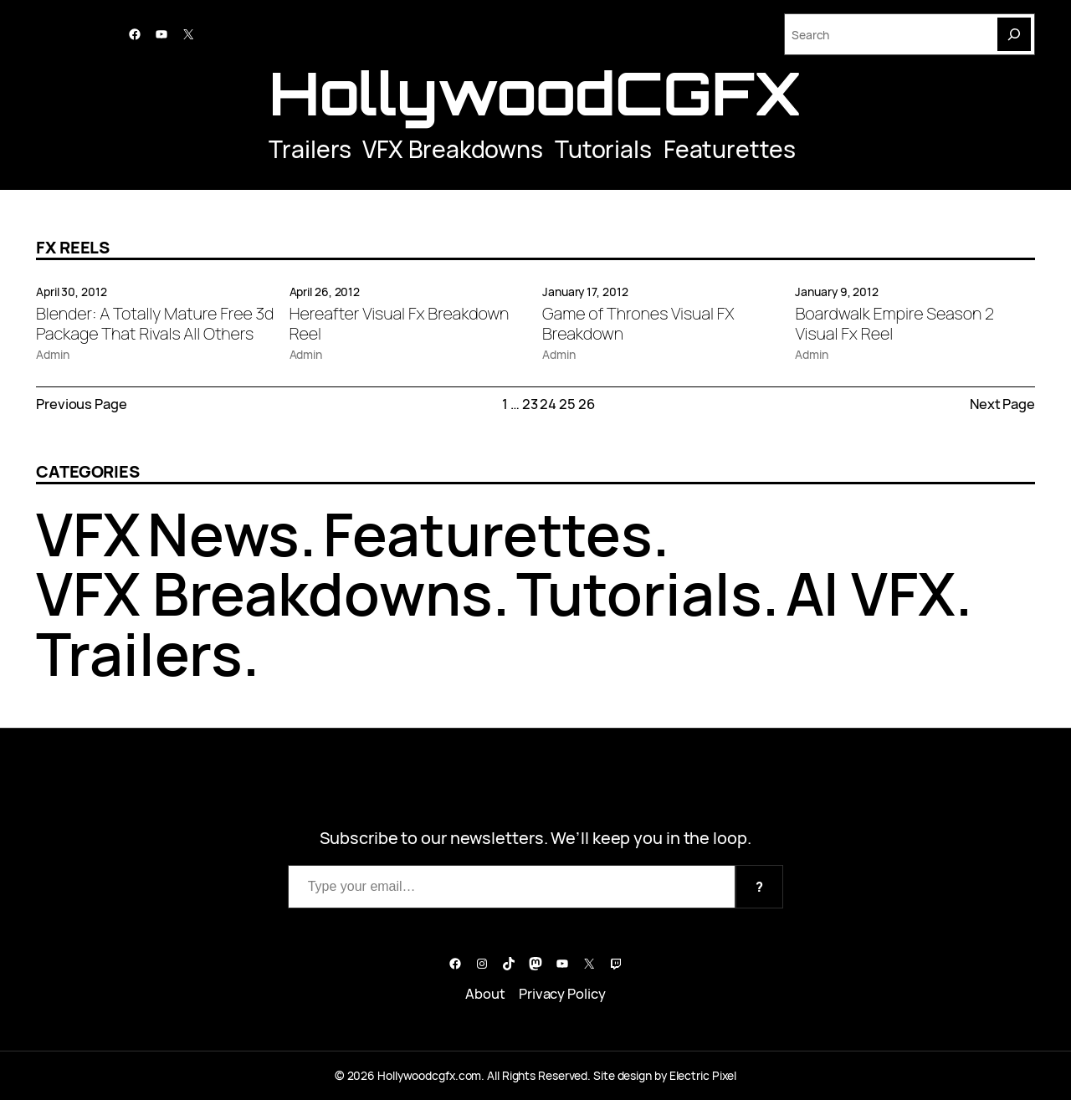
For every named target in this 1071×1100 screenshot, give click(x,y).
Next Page (1002, 403)
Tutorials (603, 149)
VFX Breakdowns (452, 149)
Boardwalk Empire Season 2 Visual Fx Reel (894, 324)
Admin (52, 354)
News (223, 534)
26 (586, 403)
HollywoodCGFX (535, 93)
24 (548, 403)
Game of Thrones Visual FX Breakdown (638, 324)
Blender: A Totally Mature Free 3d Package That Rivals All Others (155, 324)
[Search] (1014, 34)
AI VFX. (879, 593)
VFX (88, 534)
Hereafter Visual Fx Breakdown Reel (400, 324)
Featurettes (730, 149)
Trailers (310, 149)
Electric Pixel (703, 1075)
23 (530, 403)
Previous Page (81, 403)
